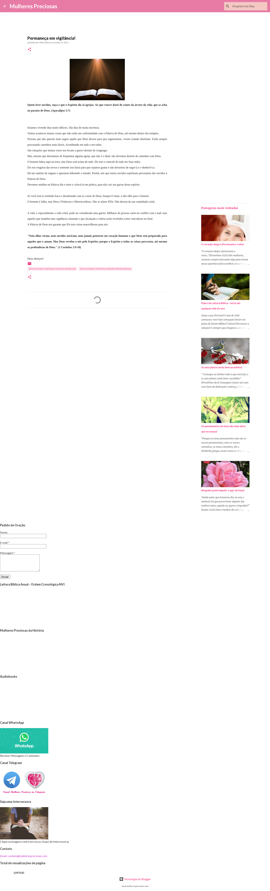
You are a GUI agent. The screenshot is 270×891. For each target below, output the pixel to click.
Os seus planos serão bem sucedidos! (221, 367)
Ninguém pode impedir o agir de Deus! (222, 490)
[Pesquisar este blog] (249, 6)
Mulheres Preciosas (33, 6)
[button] (29, 49)
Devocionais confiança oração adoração (52, 268)
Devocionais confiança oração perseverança (105, 268)
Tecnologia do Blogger (135, 879)
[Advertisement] (97, 343)
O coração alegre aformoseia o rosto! (222, 244)
